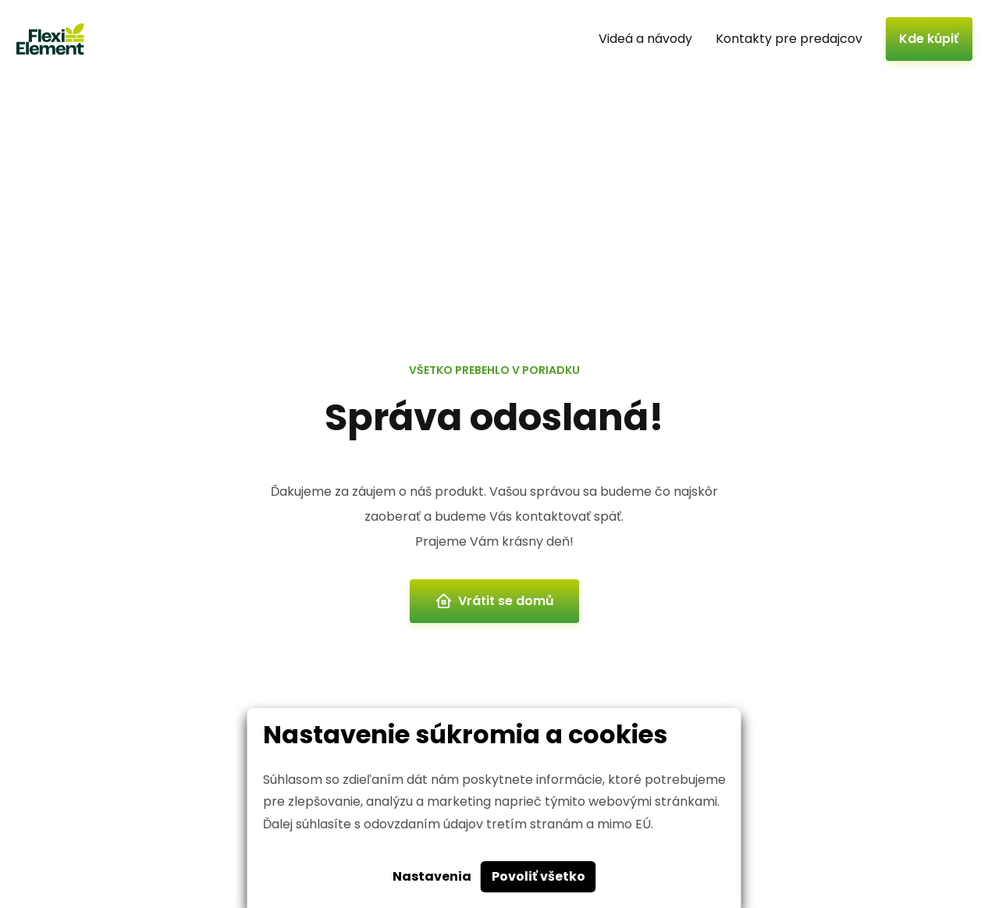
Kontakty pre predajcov (789, 39)
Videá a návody (645, 39)
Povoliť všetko (538, 876)
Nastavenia (432, 876)
